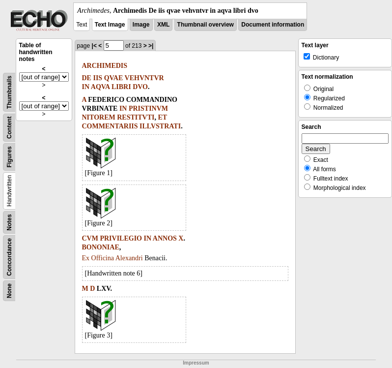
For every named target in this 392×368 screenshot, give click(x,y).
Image (141, 24)
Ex (86, 258)
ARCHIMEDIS (105, 65)
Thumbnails (9, 92)
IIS (97, 78)
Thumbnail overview (205, 24)
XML (163, 24)
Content (9, 128)
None (9, 290)
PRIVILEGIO (121, 238)
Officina (102, 258)
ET (162, 117)
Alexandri (129, 258)
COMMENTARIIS (110, 126)
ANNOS (165, 238)
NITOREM (98, 117)
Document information (272, 24)
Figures (9, 156)
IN (86, 87)
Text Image (110, 24)
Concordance (9, 257)
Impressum (196, 363)
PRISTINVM (148, 108)
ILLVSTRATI (160, 126)
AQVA (100, 87)
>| (150, 45)
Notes (9, 222)
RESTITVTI (135, 117)
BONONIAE (100, 247)
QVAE (113, 78)
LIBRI (121, 87)
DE (86, 78)
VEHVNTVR (144, 78)
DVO (140, 87)
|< (94, 45)
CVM (90, 238)
